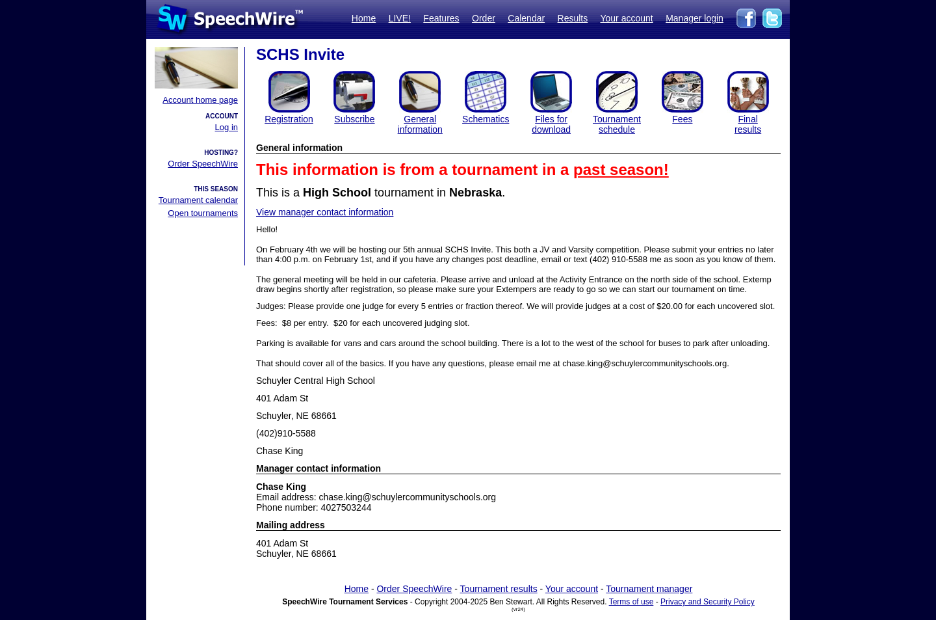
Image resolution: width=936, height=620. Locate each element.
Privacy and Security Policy (707, 601)
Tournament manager (649, 589)
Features (441, 18)
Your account (626, 18)
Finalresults (747, 124)
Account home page (200, 100)
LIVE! (400, 18)
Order (483, 18)
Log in (226, 127)
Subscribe (354, 119)
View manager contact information (324, 212)
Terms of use (631, 601)
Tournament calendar (198, 200)
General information (420, 124)
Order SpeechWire (203, 163)
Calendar (526, 18)
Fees (682, 119)
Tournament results (499, 589)
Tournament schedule (617, 124)
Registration (289, 119)
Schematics (485, 119)
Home (364, 18)
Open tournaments (203, 213)
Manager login (694, 18)
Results (573, 18)
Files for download (551, 124)
